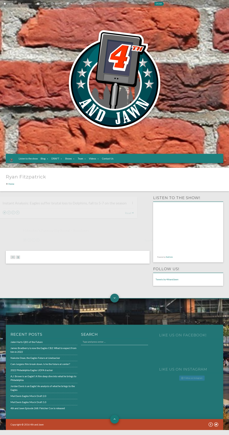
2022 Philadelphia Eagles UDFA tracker (22, 375)
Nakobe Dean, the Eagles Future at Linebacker (25, 363)
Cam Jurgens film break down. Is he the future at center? (30, 369)
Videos (58, 4)
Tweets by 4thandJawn (166, 284)
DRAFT (58, 161)
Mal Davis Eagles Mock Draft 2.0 (19, 399)
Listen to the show (31, 161)
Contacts (90, 4)
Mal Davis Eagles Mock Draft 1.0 (19, 405)
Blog (73, 4)
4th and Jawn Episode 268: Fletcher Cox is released (28, 411)
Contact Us (111, 161)
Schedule (27, 4)
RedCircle (169, 262)
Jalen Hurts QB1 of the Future (17, 348)
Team (43, 4)
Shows (71, 161)
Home (10, 4)
